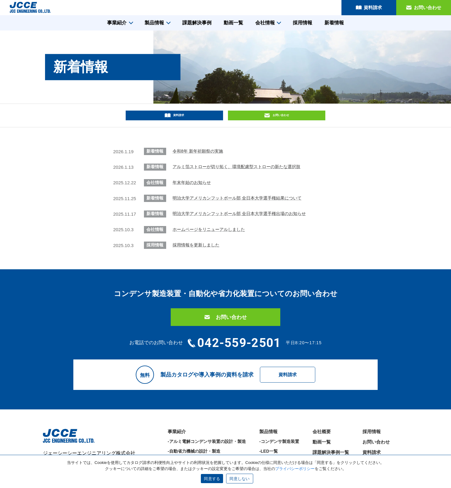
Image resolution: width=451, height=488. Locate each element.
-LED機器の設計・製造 (190, 441)
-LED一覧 (268, 432)
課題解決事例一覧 (331, 433)
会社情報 (265, 22)
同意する (212, 478)
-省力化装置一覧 (275, 441)
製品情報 (154, 22)
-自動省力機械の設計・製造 (194, 432)
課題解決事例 (197, 22)
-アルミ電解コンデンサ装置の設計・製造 (207, 422)
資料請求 (373, 7)
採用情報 (302, 22)
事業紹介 (117, 22)
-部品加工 (177, 451)
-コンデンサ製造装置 (279, 422)
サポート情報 (326, 443)
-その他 (266, 451)
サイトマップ (376, 443)
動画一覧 (233, 22)
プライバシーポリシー (385, 453)
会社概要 (322, 412)
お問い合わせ (427, 7)
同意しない (239, 478)
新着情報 (334, 22)
